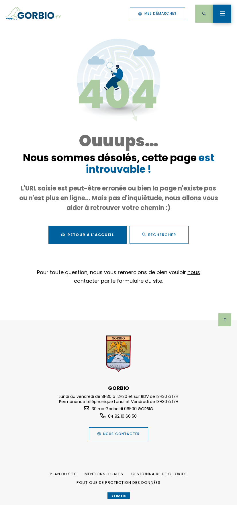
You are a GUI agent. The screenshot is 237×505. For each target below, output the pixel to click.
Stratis (118, 495)
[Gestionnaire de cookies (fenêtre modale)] (159, 474)
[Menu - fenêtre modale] (222, 14)
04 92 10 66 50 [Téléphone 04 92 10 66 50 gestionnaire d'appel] (122, 416)
